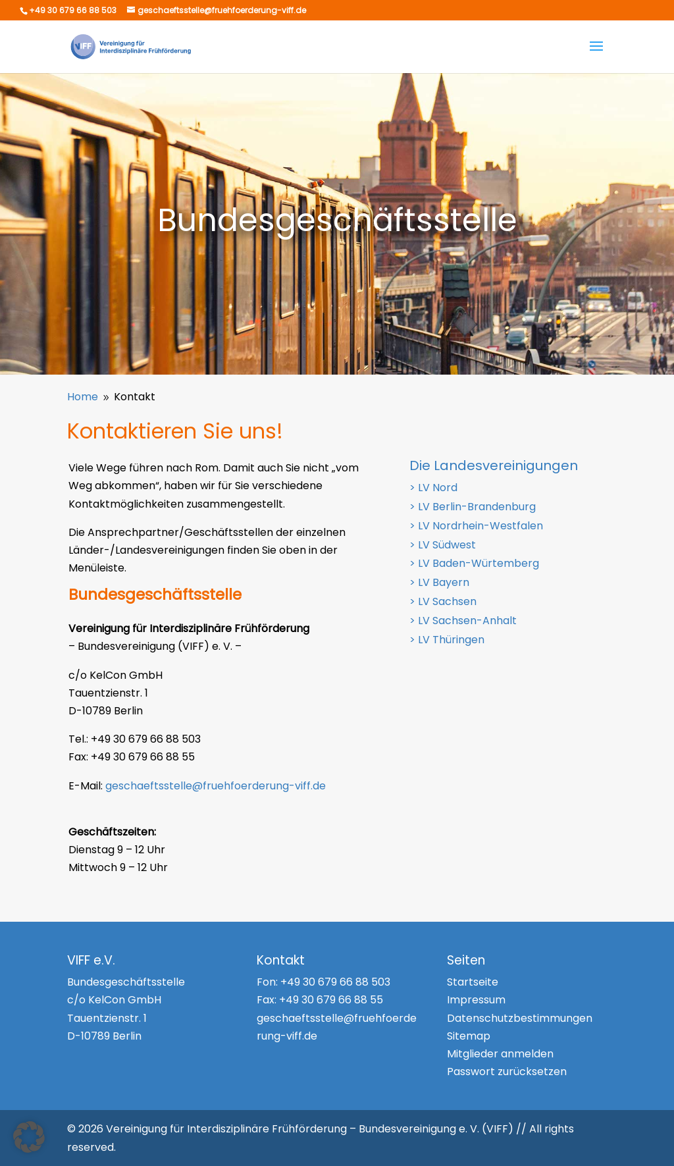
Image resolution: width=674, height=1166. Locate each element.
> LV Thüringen (446, 639)
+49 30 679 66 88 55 (331, 999)
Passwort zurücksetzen (507, 1071)
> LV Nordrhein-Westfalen (476, 525)
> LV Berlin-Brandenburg (472, 506)
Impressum (476, 999)
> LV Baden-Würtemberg (474, 563)
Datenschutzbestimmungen (519, 1018)
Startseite (472, 982)
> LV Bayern (439, 582)
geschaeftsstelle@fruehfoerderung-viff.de (215, 785)
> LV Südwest (442, 544)
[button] (29, 1137)
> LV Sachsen (443, 601)
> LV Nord (433, 487)
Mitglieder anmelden (500, 1053)
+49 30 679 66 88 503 (335, 982)
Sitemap (468, 1036)
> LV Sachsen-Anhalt (463, 620)
